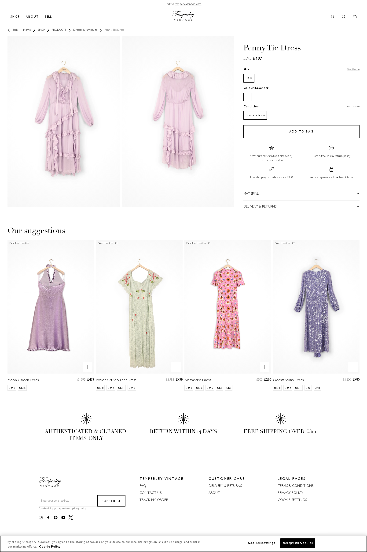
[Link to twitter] (71, 518)
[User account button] (332, 16)
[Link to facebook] (48, 518)
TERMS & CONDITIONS (296, 486)
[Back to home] (183, 17)
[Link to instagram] (41, 518)
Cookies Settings (261, 543)
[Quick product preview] (87, 367)
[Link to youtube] (63, 518)
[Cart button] (355, 16)
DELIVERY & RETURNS (225, 486)
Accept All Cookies (298, 543)
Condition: (251, 107)
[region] (183, 543)
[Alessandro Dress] (227, 315)
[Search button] (343, 16)
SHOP (15, 16)
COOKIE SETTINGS (292, 500)
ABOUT (32, 16)
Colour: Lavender (255, 88)
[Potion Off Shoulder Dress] (139, 315)
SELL (48, 16)
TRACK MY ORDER (153, 500)
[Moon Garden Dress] (50, 315)
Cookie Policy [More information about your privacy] (49, 546)
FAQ (142, 486)
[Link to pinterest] (56, 518)
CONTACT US (150, 493)
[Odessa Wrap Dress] (316, 315)
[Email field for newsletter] (68, 501)
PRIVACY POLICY (291, 493)
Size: (246, 69)
